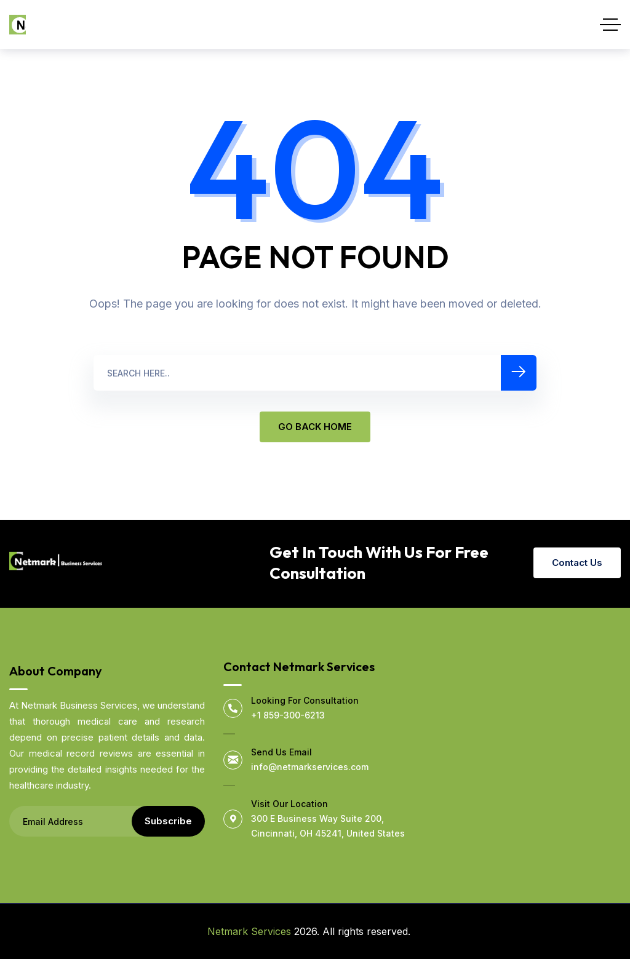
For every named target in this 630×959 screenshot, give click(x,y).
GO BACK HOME (315, 426)
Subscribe (168, 821)
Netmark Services (249, 931)
